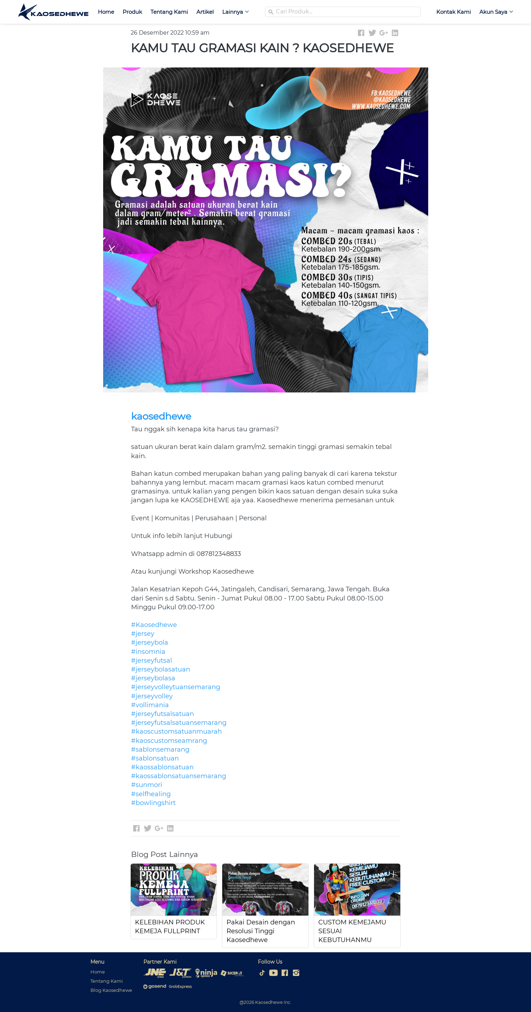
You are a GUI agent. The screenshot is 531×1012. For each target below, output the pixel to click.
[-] (262, 973)
